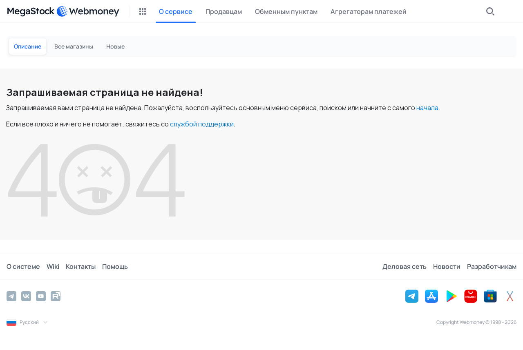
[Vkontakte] (26, 296)
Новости (446, 266)
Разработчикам (491, 266)
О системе (23, 266)
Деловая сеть (404, 266)
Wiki (53, 266)
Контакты (81, 266)
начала (427, 107)
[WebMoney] (87, 11)
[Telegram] (11, 296)
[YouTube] (41, 296)
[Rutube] (55, 296)
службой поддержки (202, 124)
